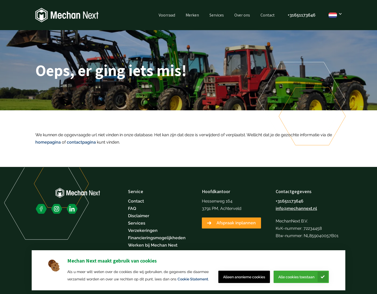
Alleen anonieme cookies (244, 277)
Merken (192, 15)
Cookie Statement (193, 279)
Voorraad (167, 15)
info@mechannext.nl (296, 208)
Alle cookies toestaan (296, 277)
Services (216, 15)
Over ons (242, 15)
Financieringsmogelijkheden (157, 237)
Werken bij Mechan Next (153, 245)
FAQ (132, 208)
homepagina (48, 142)
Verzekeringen (143, 230)
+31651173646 (301, 15)
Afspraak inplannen (236, 222)
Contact (267, 15)
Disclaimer (138, 215)
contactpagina (81, 142)
